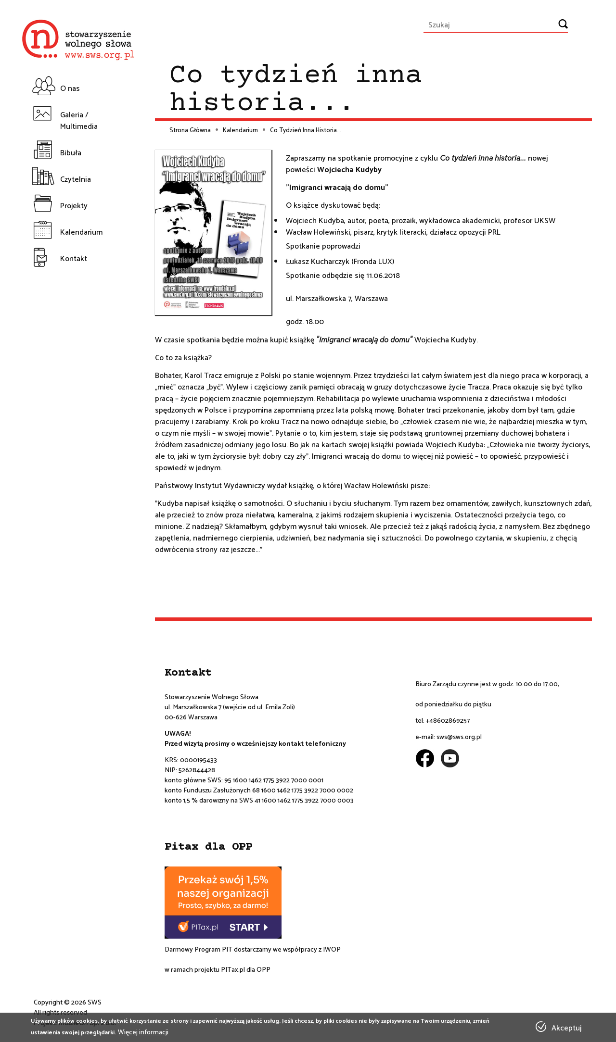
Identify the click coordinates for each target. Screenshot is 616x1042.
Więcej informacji (143, 1033)
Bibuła (70, 153)
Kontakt (73, 258)
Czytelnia (75, 179)
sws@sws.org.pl (459, 737)
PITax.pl (233, 970)
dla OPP (257, 970)
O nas (70, 88)
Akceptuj (566, 1028)
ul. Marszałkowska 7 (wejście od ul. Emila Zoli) (230, 707)
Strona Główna (190, 131)
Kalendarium (81, 232)
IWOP (332, 949)
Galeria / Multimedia (79, 121)
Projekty (74, 206)
